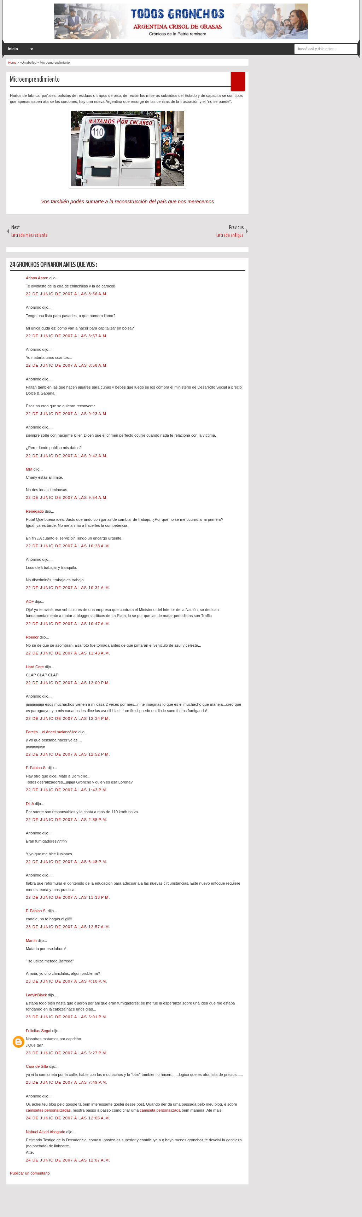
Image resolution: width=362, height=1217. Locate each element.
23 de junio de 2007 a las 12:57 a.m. (68, 927)
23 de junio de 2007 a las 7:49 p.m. (66, 1082)
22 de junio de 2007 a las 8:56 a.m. (67, 294)
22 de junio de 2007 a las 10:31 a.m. (68, 588)
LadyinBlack (37, 995)
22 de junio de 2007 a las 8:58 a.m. (67, 365)
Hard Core (35, 667)
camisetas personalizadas (48, 1110)
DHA (30, 804)
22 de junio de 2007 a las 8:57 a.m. (67, 336)
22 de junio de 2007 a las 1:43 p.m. (66, 790)
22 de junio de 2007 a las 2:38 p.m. (66, 819)
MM (29, 469)
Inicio (13, 49)
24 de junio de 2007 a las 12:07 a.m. (68, 1160)
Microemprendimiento (35, 79)
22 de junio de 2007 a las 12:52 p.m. (68, 754)
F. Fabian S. (37, 767)
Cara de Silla (37, 1066)
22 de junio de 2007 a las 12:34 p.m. (68, 718)
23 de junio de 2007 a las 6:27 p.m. (66, 1053)
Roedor (33, 637)
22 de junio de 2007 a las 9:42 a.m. (67, 456)
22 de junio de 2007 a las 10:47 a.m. (68, 624)
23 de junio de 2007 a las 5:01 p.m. (66, 1017)
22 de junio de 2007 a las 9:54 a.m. (67, 497)
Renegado (35, 511)
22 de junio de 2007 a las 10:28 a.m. (68, 546)
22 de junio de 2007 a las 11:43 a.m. (68, 653)
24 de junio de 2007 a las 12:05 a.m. (68, 1118)
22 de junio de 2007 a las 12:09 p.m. (68, 683)
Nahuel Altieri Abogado (46, 1132)
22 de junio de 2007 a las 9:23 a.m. (67, 414)
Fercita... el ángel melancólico (52, 732)
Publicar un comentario (30, 1173)
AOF (30, 601)
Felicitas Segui (39, 1031)
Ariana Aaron (37, 278)
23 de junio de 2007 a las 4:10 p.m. (66, 981)
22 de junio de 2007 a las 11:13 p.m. (68, 897)
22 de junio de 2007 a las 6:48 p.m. (66, 862)
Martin (32, 940)
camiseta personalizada (160, 1110)
